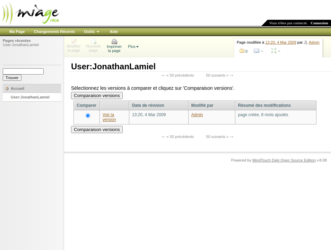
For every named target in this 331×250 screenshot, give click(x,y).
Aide (114, 31)
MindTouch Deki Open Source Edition (284, 160)
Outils (89, 31)
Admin (314, 42)
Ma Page (17, 31)
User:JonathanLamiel (21, 45)
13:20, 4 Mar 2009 (280, 42)
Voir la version (109, 117)
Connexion (319, 23)
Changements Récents (54, 31)
